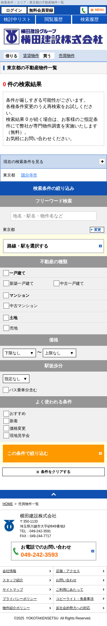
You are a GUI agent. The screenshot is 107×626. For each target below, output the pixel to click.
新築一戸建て (22, 283)
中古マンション (24, 305)
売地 (14, 328)
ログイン (14, 10)
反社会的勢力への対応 (80, 608)
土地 (13, 318)
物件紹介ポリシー (27, 608)
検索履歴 (89, 19)
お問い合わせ (80, 580)
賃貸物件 (31, 55)
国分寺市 (29, 175)
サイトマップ (27, 590)
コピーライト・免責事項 (80, 599)
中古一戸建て (72, 283)
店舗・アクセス (80, 571)
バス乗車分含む (23, 390)
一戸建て (17, 273)
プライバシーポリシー (27, 599)
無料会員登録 (41, 10)
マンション (19, 295)
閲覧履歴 (54, 19)
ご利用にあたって (80, 590)
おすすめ (18, 413)
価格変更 (18, 428)
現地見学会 (20, 435)
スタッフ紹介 (27, 580)
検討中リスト (17, 19)
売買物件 (67, 55)
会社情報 (27, 571)
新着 (14, 421)
